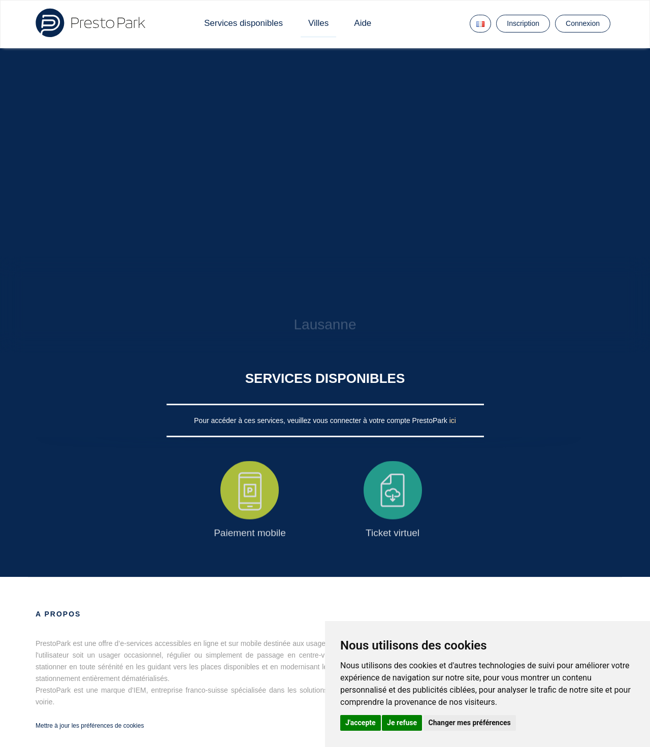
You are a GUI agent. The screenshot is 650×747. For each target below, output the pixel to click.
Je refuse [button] (402, 723)
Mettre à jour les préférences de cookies (90, 725)
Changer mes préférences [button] (470, 723)
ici (452, 420)
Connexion (583, 23)
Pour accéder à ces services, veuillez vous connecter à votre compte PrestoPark (321, 420)
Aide (362, 23)
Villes (318, 23)
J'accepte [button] (360, 723)
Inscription (523, 23)
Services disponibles (243, 23)
